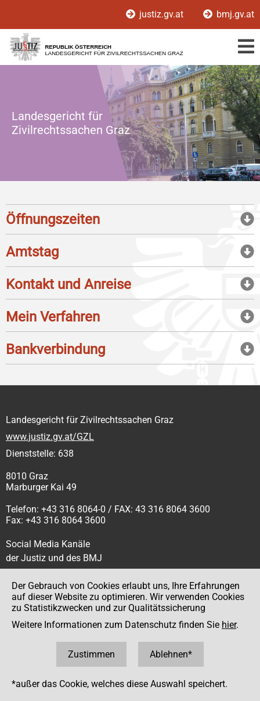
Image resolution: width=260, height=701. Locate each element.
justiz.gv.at (156, 14)
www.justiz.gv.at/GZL (50, 436)
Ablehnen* (171, 654)
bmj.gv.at (228, 14)
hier (229, 624)
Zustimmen (91, 654)
